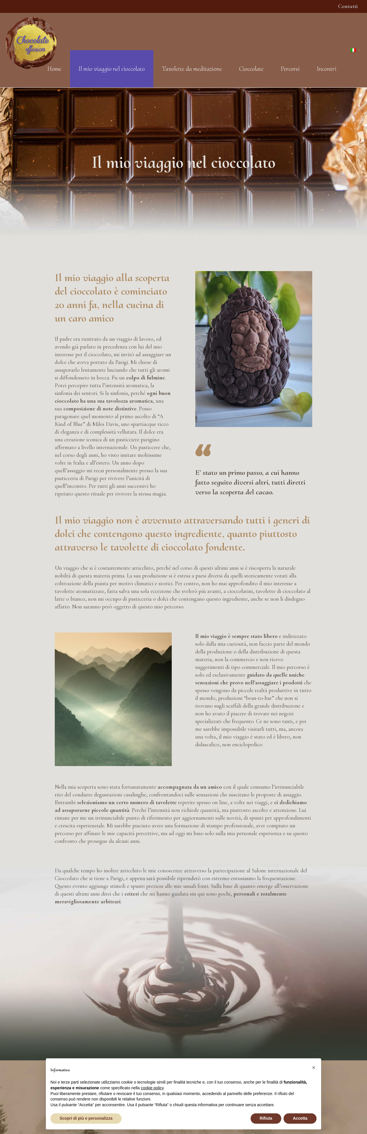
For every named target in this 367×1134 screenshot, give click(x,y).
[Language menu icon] (356, 50)
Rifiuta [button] (266, 1118)
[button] (313, 1067)
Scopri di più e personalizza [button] (86, 1118)
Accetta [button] (300, 1118)
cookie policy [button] (152, 1088)
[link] (253, 349)
